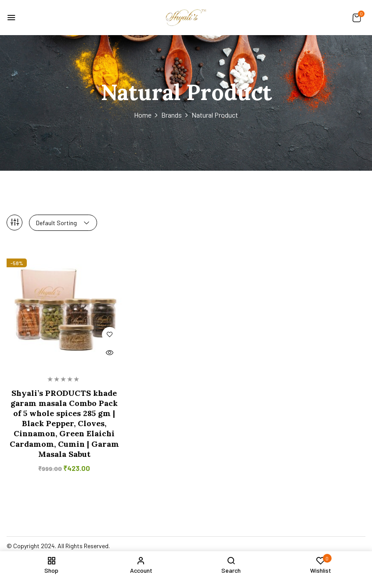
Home (143, 115)
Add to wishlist (109, 334)
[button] (357, 18)
